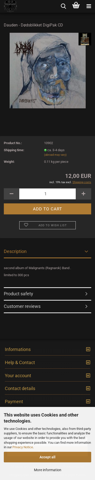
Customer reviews (22, 306)
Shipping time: (14, 150)
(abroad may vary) (55, 154)
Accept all (47, 457)
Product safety (18, 293)
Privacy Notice (22, 447)
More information (47, 470)
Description (15, 251)
